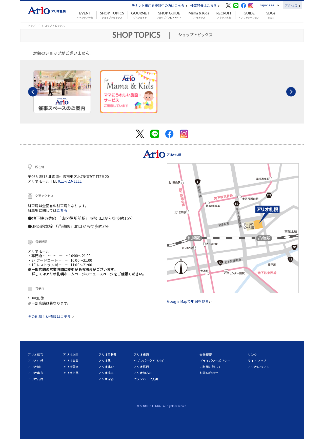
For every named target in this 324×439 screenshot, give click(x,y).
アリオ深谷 (106, 379)
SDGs (270, 15)
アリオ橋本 (106, 373)
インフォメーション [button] (249, 15)
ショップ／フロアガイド (168, 15)
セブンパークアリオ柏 (149, 360)
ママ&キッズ (199, 15)
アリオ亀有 (35, 373)
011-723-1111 (70, 181)
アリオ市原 (141, 354)
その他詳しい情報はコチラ (51, 316)
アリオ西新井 (107, 354)
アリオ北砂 (106, 366)
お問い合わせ (208, 373)
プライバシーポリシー (214, 360)
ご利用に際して (210, 366)
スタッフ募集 (224, 15)
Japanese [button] (266, 5)
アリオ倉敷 (70, 360)
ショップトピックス (112, 15)
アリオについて (258, 366)
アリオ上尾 (70, 373)
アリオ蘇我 (35, 354)
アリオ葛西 (141, 366)
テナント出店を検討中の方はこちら (159, 5)
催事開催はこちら (205, 5)
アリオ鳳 (104, 360)
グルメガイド (140, 15)
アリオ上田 (70, 354)
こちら (62, 210)
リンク (252, 354)
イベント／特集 (85, 15)
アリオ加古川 (143, 373)
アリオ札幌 (35, 360)
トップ (31, 25)
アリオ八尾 (35, 379)
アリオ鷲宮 (70, 366)
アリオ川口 (35, 366)
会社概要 (205, 354)
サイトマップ (257, 360)
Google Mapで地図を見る (189, 301)
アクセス (292, 5)
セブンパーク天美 (146, 379)
